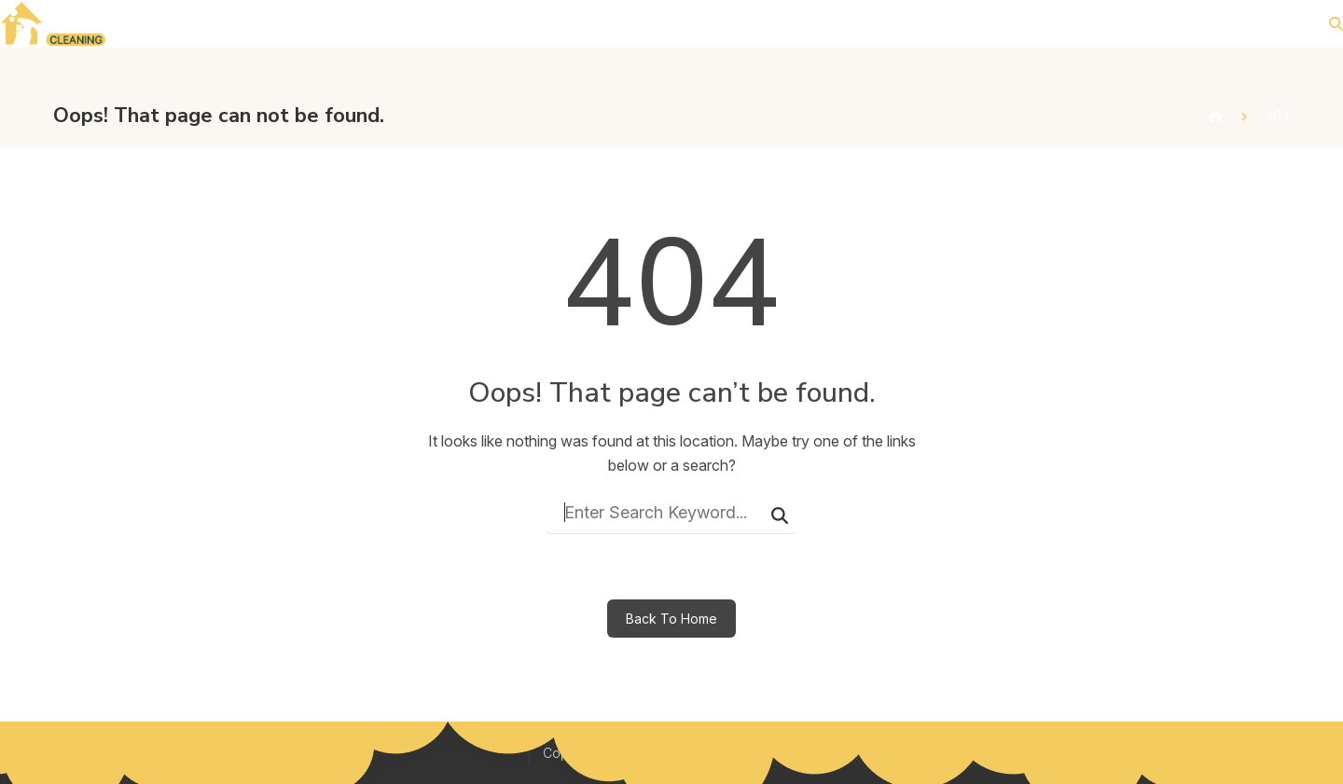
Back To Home (671, 618)
